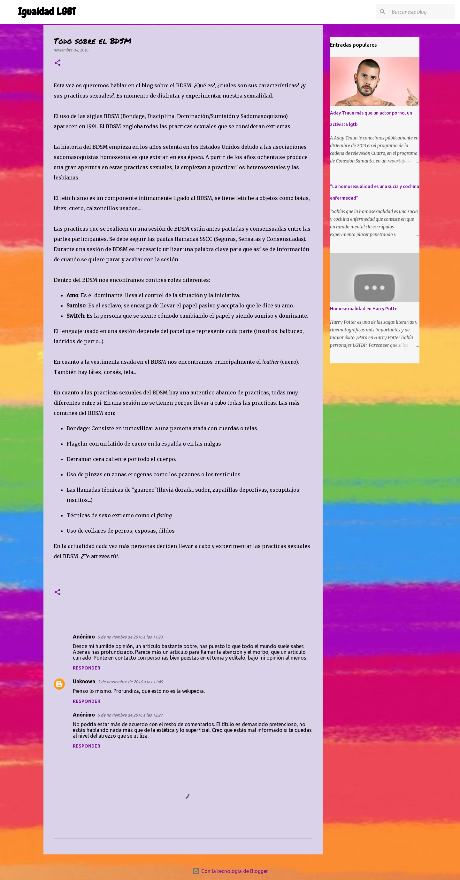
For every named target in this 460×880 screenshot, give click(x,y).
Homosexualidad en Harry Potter (364, 308)
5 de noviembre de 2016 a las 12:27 (130, 715)
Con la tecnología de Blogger (230, 871)
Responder (86, 667)
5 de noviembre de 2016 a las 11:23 (130, 637)
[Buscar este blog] (421, 12)
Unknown (84, 681)
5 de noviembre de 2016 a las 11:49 (130, 681)
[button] (57, 63)
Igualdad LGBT (47, 11)
